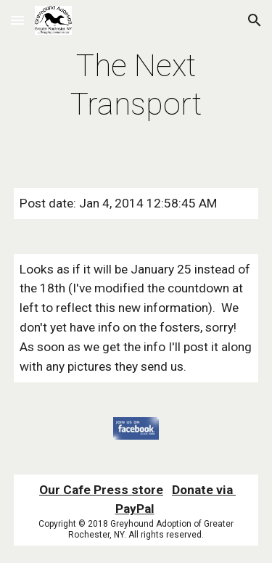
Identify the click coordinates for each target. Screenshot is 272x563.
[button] (17, 20)
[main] (136, 85)
